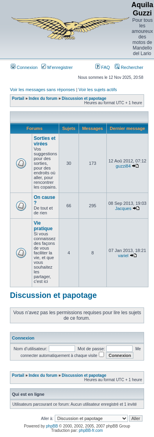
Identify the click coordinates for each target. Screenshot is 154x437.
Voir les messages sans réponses (42, 89)
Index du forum (43, 98)
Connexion (24, 67)
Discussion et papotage (84, 98)
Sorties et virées (45, 141)
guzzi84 (123, 166)
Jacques (123, 208)
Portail (18, 98)
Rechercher (129, 67)
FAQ (102, 67)
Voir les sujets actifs (98, 89)
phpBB (52, 426)
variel (123, 255)
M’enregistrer (57, 67)
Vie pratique (43, 225)
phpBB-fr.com (91, 430)
